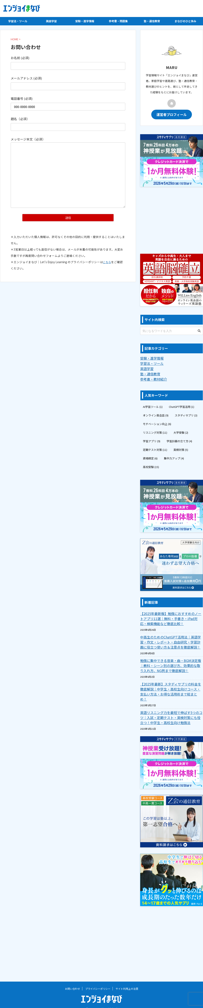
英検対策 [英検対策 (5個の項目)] (180, 448)
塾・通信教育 (152, 21)
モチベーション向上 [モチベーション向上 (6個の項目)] (157, 422)
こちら (107, 262)
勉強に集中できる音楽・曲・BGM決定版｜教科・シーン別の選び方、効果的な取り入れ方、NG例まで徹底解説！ (171, 664)
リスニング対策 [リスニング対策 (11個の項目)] (155, 431)
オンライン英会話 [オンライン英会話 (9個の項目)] (155, 414)
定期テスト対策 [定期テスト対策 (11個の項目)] (155, 448)
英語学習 (51, 21)
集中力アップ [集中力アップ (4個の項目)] (174, 457)
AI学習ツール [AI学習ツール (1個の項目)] (153, 405)
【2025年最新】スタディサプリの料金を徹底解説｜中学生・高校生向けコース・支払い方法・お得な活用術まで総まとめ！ (171, 687)
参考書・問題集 (118, 21)
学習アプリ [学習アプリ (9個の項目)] (151, 439)
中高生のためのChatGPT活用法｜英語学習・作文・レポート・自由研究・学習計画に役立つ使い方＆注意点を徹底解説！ (171, 640)
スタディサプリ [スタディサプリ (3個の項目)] (186, 414)
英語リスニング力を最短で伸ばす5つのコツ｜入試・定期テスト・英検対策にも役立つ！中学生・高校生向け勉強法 (171, 711)
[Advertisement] (171, 218)
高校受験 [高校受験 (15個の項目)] (151, 465)
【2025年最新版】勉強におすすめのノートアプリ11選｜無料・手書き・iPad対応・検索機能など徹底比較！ (171, 617)
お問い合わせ (72, 982)
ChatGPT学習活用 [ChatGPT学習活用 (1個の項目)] (181, 405)
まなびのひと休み (185, 21)
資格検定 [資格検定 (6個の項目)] (150, 457)
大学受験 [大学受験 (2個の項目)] (180, 431)
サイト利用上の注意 (127, 982)
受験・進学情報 (84, 21)
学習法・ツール (17, 21)
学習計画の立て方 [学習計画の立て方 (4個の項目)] (179, 439)
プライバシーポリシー (97, 982)
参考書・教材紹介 (152, 378)
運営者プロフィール (171, 114)
